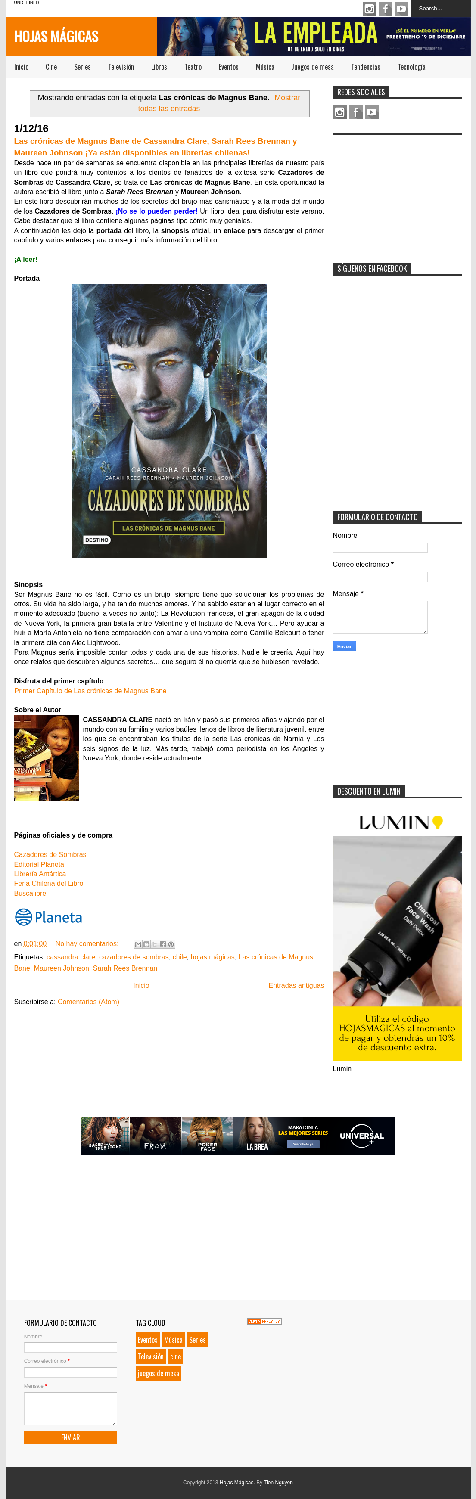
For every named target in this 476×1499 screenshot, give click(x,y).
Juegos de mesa (313, 67)
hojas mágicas (213, 957)
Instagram (369, 9)
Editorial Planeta (40, 864)
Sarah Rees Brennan (125, 968)
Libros (159, 67)
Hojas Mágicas (56, 36)
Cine (51, 67)
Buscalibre (30, 893)
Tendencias (365, 67)
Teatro (193, 67)
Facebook (385, 9)
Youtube (401, 9)
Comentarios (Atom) (88, 1002)
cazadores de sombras (134, 957)
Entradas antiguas (296, 985)
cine (175, 1356)
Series (82, 67)
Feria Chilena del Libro (49, 883)
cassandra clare (71, 957)
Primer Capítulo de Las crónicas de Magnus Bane (91, 691)
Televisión (121, 67)
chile (180, 957)
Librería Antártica (40, 874)
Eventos (229, 67)
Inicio (21, 67)
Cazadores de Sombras (50, 854)
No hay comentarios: (88, 943)
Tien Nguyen (278, 1483)
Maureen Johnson (61, 968)
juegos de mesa (158, 1373)
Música (265, 67)
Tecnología (412, 67)
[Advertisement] (397, 193)
